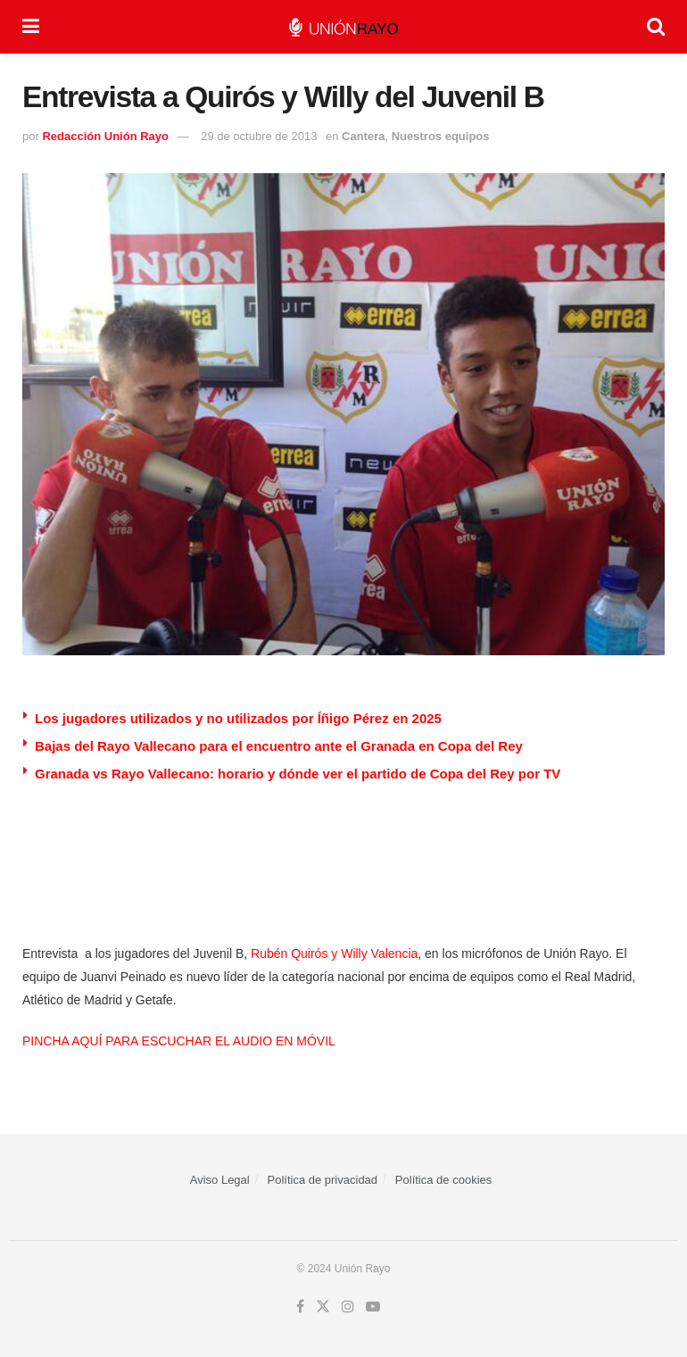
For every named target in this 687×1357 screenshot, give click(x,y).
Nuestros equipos (441, 136)
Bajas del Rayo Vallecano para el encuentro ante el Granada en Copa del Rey (279, 745)
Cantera (363, 136)
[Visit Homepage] (343, 27)
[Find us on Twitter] (323, 1307)
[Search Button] (656, 27)
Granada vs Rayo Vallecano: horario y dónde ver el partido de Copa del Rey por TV (297, 773)
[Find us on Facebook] (300, 1307)
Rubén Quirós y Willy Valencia (334, 953)
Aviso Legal (220, 1179)
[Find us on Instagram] (348, 1307)
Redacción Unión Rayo (105, 136)
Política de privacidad (323, 1179)
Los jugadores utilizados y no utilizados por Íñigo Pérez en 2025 (238, 718)
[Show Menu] (30, 27)
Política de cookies (443, 1179)
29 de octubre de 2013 (259, 136)
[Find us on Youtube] (373, 1307)
